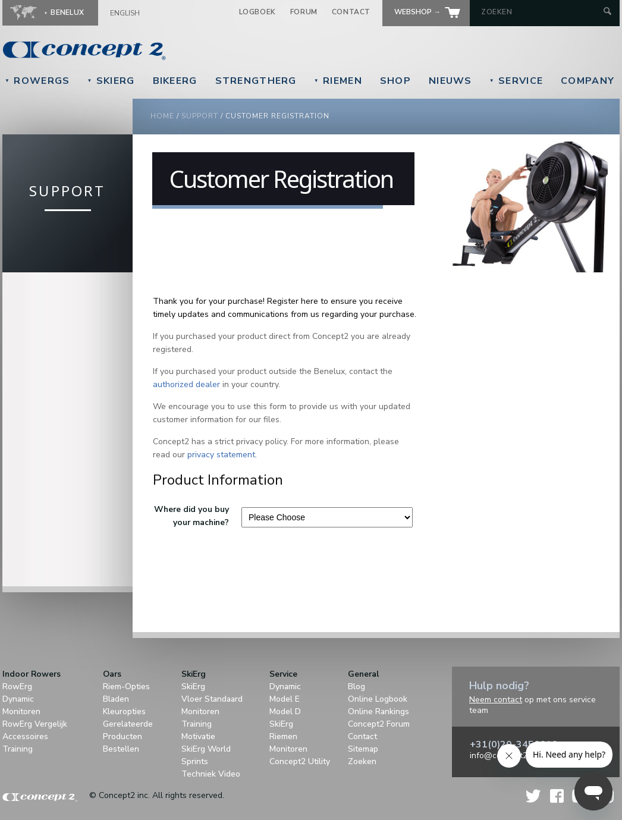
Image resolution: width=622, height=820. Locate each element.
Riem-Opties (126, 686)
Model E (284, 699)
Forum (304, 12)
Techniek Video (210, 774)
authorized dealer (186, 384)
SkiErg (110, 80)
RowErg (17, 686)
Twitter (534, 796)
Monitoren (21, 711)
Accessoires (25, 736)
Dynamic (18, 699)
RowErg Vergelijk (34, 724)
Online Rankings (378, 711)
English (125, 13)
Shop (395, 80)
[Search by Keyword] (541, 12)
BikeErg (175, 80)
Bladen (116, 699)
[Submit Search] (607, 12)
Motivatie (198, 736)
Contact (351, 12)
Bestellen (121, 749)
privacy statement (221, 454)
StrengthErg (256, 80)
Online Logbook (377, 699)
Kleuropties (124, 711)
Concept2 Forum (379, 724)
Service (516, 80)
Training (17, 749)
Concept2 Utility (299, 761)
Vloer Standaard (212, 699)
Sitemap (363, 749)
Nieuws (450, 80)
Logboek (257, 12)
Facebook (557, 796)
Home (162, 116)
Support (199, 116)
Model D (285, 711)
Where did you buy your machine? (191, 516)
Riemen (338, 80)
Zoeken (362, 761)
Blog (356, 686)
